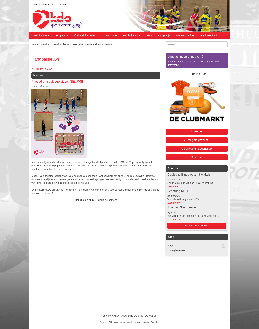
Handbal (45, 44)
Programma (62, 35)
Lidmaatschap (109, 35)
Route (54, 4)
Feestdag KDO (177, 191)
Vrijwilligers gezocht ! (196, 140)
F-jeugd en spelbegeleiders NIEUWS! (93, 44)
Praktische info (131, 35)
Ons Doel (196, 157)
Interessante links (185, 35)
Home (34, 4)
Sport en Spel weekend (183, 207)
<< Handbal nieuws (41, 69)
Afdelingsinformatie (84, 35)
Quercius (155, 322)
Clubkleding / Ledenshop (196, 148)
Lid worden (196, 131)
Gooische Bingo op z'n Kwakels (189, 174)
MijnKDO (64, 4)
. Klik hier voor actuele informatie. (196, 60)
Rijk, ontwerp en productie (121, 322)
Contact (44, 4)
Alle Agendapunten (196, 225)
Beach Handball (208, 35)
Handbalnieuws (42, 35)
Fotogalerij (164, 35)
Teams (148, 35)
